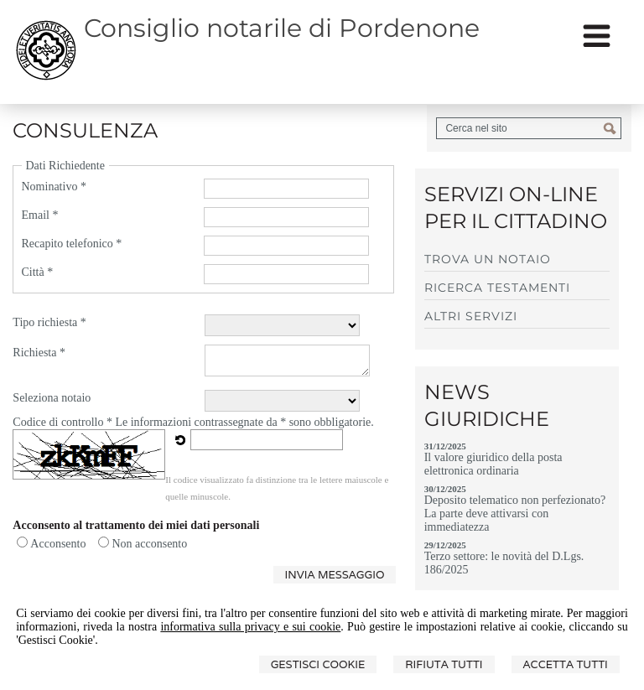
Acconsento (58, 543)
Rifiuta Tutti (443, 664)
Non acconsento (149, 543)
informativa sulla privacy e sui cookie (250, 626)
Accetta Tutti (565, 664)
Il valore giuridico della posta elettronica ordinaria (493, 464)
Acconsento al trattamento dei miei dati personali (136, 525)
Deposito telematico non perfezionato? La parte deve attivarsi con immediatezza (515, 513)
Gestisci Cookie (318, 664)
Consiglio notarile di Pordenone (282, 28)
